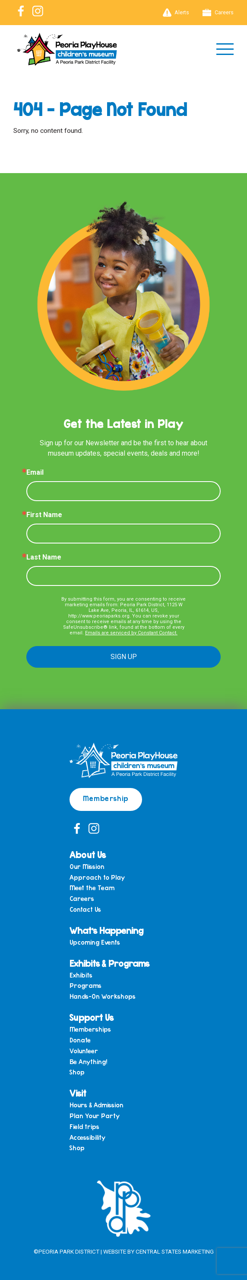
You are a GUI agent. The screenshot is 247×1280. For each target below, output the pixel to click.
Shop (77, 1072)
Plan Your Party (95, 1115)
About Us (88, 854)
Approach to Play (97, 877)
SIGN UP (124, 657)
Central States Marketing (175, 1251)
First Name (44, 514)
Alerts (176, 12)
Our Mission (87, 866)
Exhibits (81, 975)
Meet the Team (92, 887)
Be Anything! (88, 1061)
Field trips (84, 1126)
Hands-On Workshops (103, 996)
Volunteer (84, 1051)
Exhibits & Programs (109, 963)
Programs (85, 985)
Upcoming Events (95, 942)
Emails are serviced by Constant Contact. (131, 633)
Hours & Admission (97, 1105)
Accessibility (87, 1137)
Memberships (90, 1029)
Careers (218, 12)
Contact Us (85, 909)
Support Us (92, 1017)
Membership (106, 798)
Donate (80, 1040)
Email (35, 472)
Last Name (43, 557)
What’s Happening (106, 930)
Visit (78, 1093)
